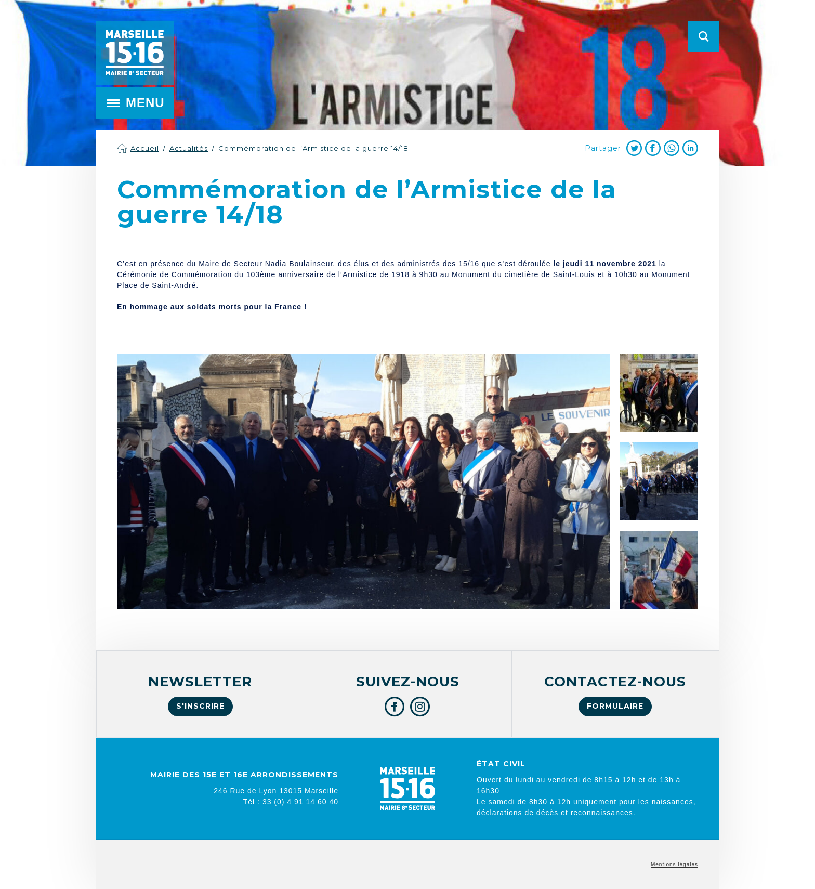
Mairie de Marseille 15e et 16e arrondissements (134, 52)
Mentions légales (674, 864)
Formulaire (615, 706)
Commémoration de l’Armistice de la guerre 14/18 (313, 148)
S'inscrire (200, 706)
